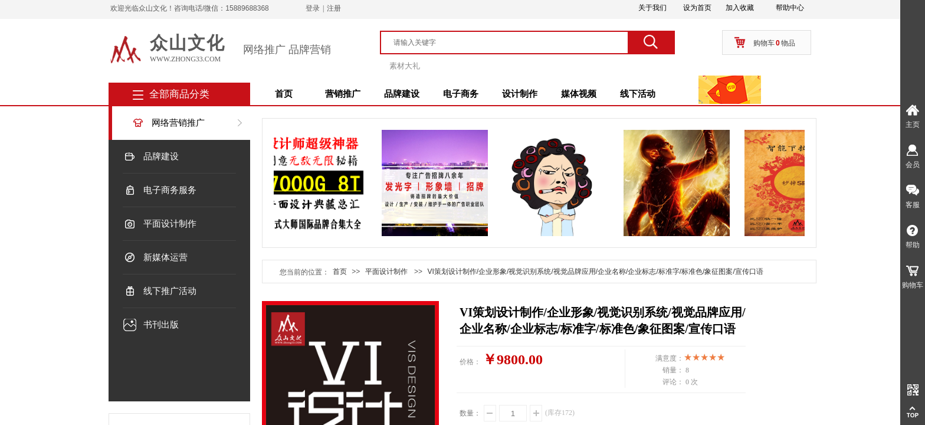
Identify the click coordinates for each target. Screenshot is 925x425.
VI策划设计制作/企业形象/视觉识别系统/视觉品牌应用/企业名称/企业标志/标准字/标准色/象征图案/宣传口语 (595, 271)
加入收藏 (740, 8)
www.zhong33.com (185, 59)
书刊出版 (161, 324)
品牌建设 (401, 94)
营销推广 (342, 94)
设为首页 (697, 8)
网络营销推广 (178, 123)
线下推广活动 (169, 291)
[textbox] (509, 42)
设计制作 (519, 94)
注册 (334, 8)
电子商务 (460, 94)
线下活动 (637, 94)
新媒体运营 (165, 257)
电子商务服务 (169, 190)
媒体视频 (578, 94)
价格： (470, 362)
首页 (284, 94)
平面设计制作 (169, 223)
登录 (313, 8)
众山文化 (187, 43)
